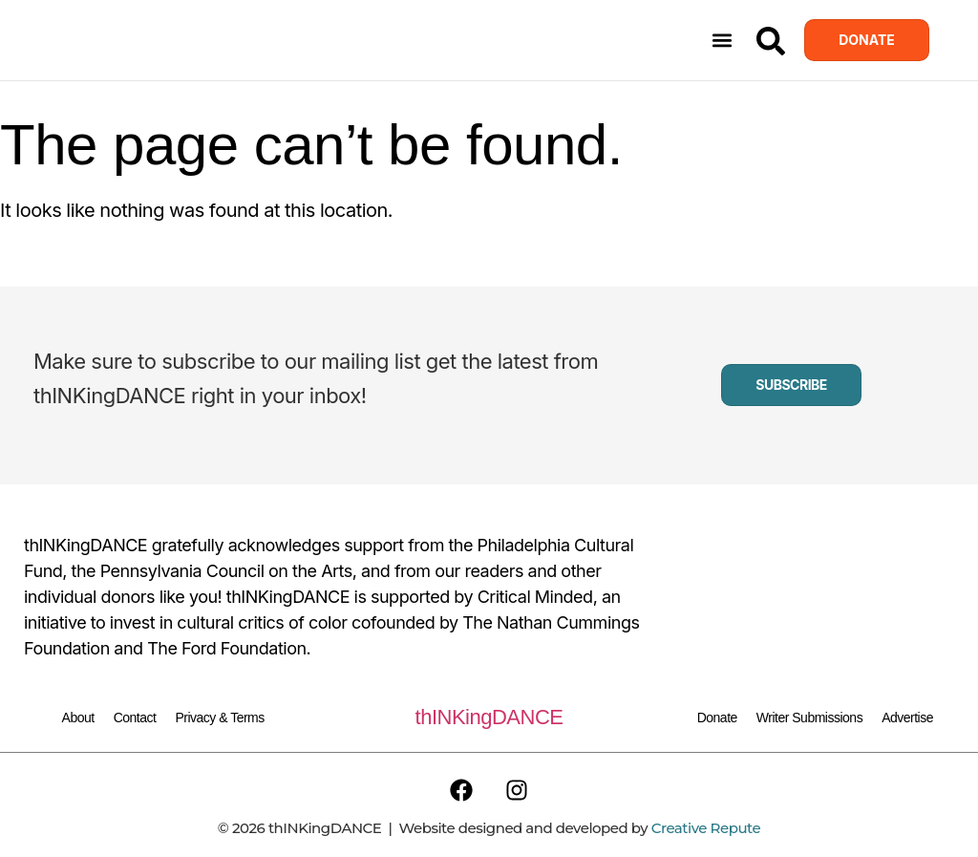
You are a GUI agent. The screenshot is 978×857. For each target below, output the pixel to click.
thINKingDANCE (489, 717)
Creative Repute (705, 828)
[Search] (770, 41)
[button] (721, 40)
